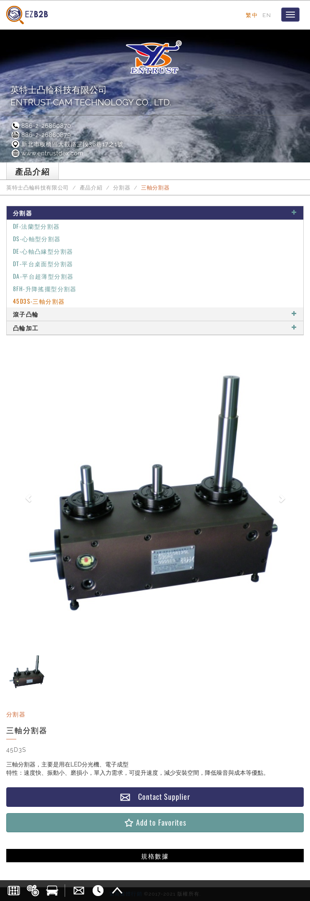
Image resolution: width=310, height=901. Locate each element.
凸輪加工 (155, 327)
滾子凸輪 (155, 313)
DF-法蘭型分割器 (36, 226)
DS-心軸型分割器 (37, 238)
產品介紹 (91, 188)
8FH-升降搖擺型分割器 (45, 288)
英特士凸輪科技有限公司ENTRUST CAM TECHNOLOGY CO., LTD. (90, 96)
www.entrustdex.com (46, 153)
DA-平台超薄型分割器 (43, 276)
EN (266, 15)
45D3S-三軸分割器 (39, 301)
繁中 (252, 15)
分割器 (121, 188)
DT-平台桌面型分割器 (43, 263)
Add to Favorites (155, 822)
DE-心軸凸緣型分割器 (43, 251)
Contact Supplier (155, 796)
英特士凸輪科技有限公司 (37, 188)
